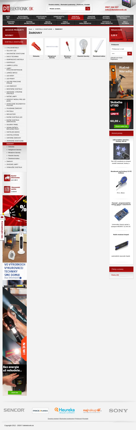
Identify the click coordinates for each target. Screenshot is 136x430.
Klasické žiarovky (83, 56)
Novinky (9, 35)
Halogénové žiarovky (52, 56)
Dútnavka (36, 56)
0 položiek (121, 32)
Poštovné (80, 4)
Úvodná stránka (54, 4)
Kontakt (87, 4)
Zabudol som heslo (116, 57)
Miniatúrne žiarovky (67, 56)
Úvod (30, 29)
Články (115, 275)
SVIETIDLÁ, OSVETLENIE (43, 29)
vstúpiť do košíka (117, 39)
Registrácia (114, 59)
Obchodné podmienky (68, 4)
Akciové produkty (14, 30)
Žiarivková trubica (99, 56)
